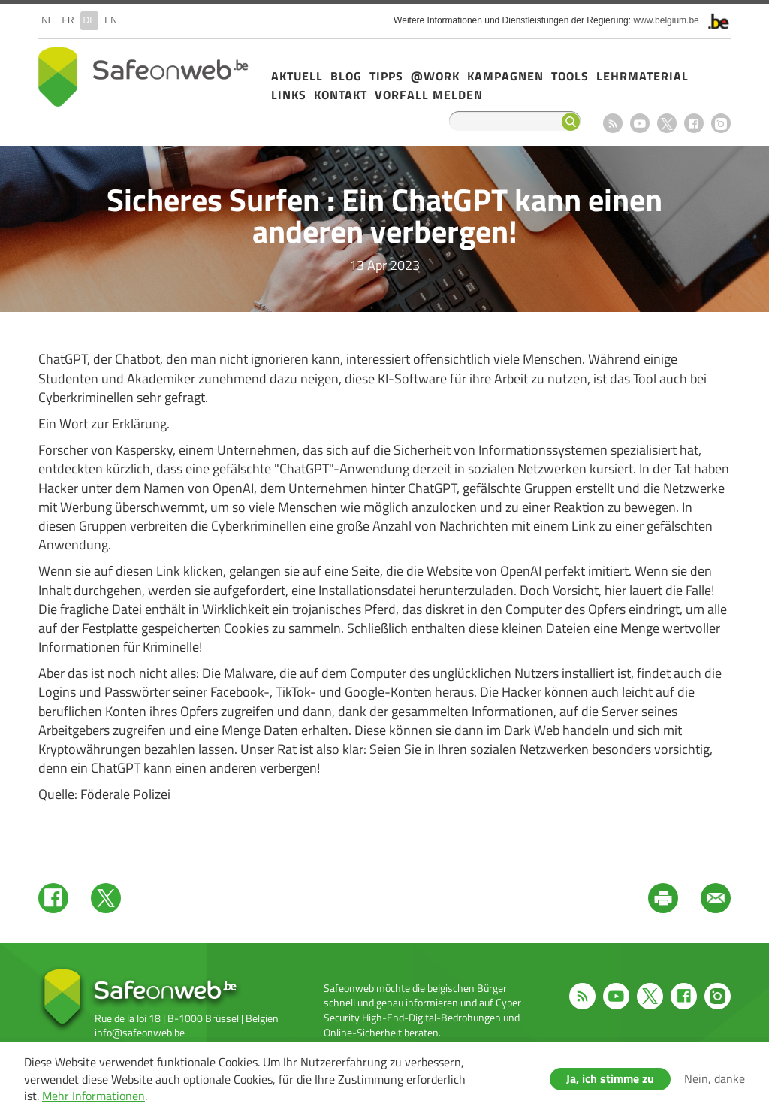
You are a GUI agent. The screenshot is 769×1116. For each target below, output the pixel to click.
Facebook (694, 123)
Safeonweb (143, 77)
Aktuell (297, 76)
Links (288, 94)
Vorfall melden (429, 94)
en (110, 20)
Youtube (640, 123)
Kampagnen (505, 76)
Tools (570, 76)
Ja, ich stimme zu (610, 1078)
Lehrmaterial (642, 76)
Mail (716, 898)
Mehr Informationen (93, 1096)
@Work (435, 76)
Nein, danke (714, 1078)
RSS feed (613, 123)
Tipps (386, 76)
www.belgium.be (665, 20)
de (89, 20)
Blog (346, 76)
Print (663, 898)
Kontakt (340, 94)
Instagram (721, 123)
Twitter (106, 898)
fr (68, 20)
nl (47, 20)
